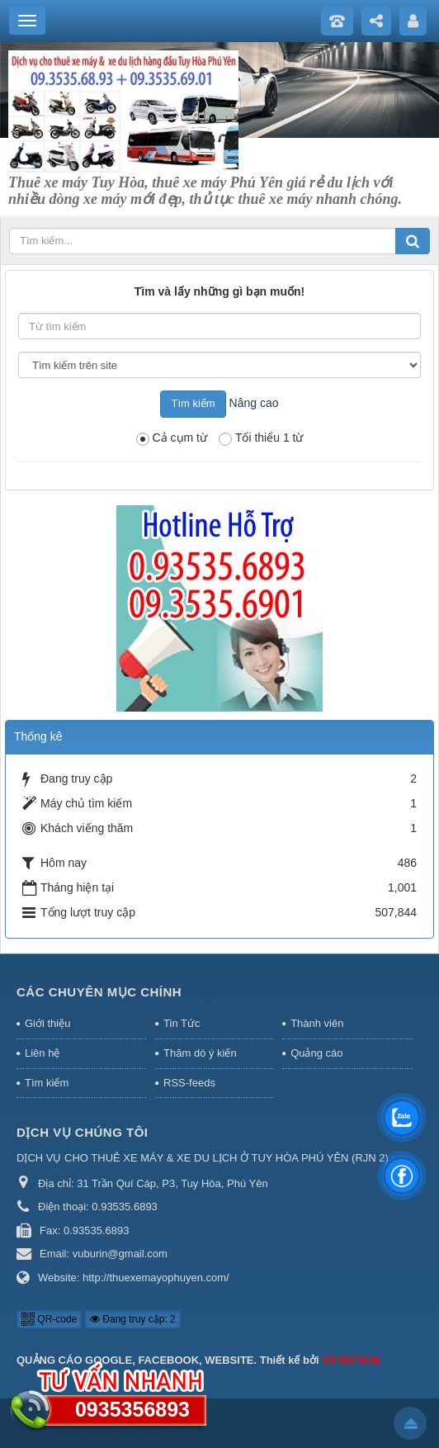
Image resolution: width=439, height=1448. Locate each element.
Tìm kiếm (46, 1083)
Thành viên (316, 1023)
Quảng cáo (316, 1053)
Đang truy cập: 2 (133, 1319)
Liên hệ (42, 1053)
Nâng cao (254, 402)
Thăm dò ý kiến (200, 1053)
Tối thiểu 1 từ (261, 438)
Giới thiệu (47, 1023)
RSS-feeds (189, 1083)
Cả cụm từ (171, 438)
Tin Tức (181, 1023)
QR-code (49, 1319)
